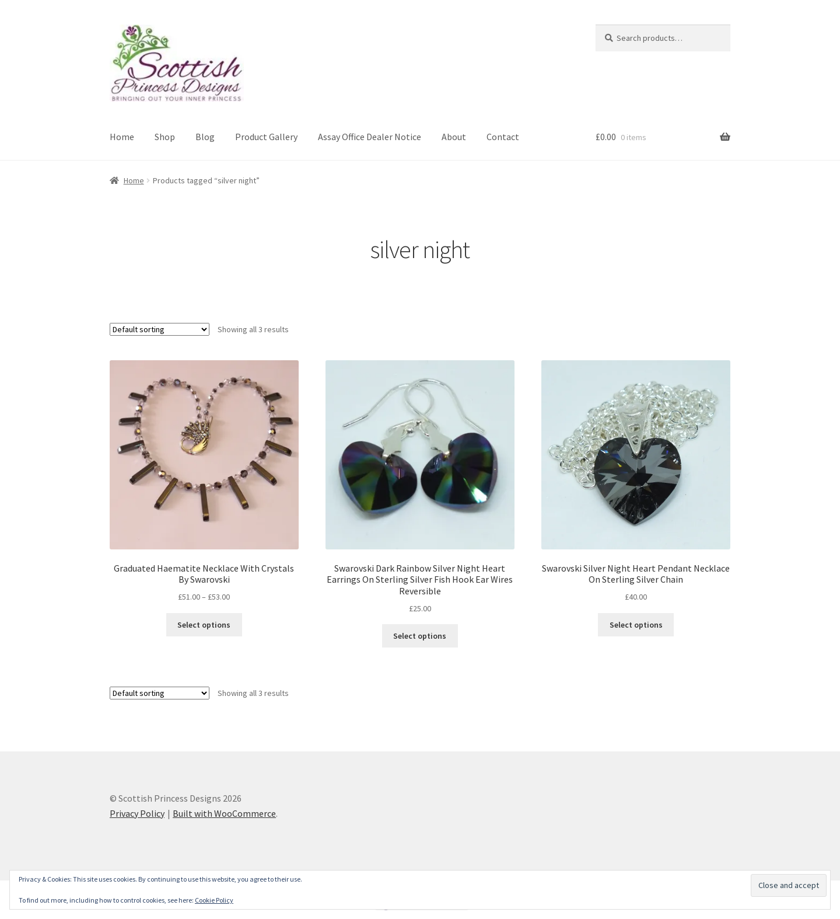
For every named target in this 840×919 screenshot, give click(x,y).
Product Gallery (266, 136)
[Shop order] (159, 329)
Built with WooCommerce (224, 813)
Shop (165, 136)
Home (122, 136)
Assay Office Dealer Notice (369, 136)
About (454, 136)
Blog (205, 136)
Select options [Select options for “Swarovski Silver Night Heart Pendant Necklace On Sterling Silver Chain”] (636, 624)
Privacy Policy (137, 813)
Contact (503, 136)
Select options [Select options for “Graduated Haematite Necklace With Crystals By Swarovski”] (203, 624)
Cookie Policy (214, 900)
